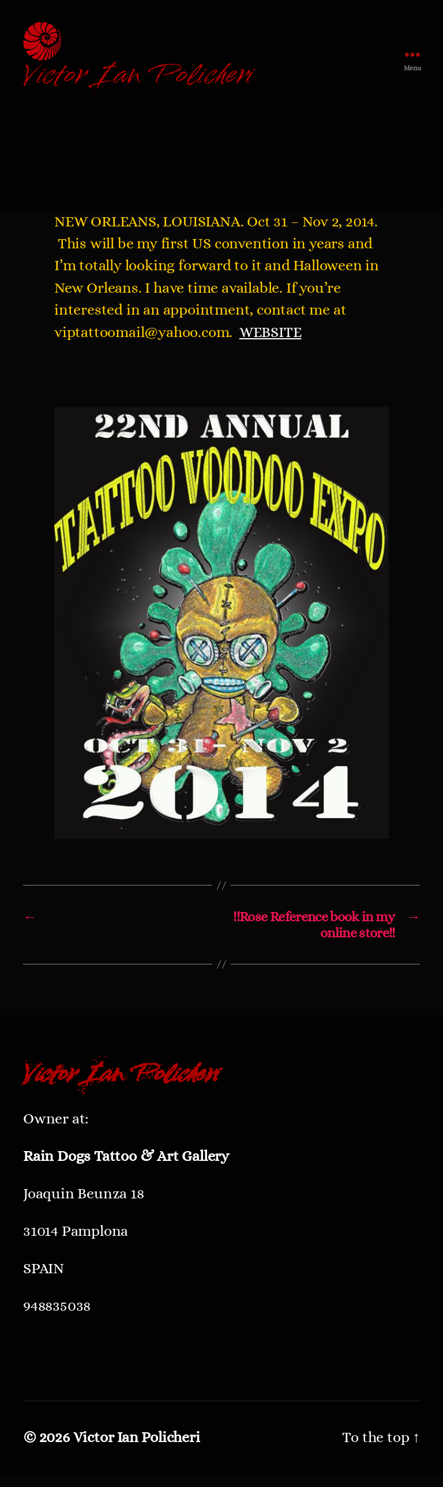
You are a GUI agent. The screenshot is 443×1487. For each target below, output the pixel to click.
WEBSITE (270, 345)
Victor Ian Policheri (136, 1450)
